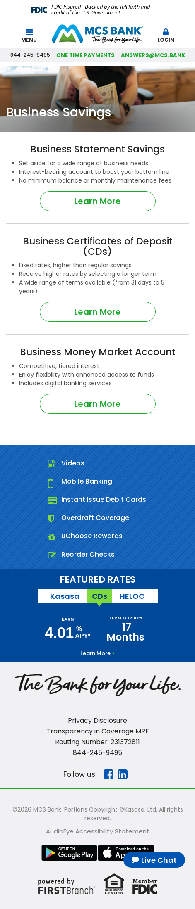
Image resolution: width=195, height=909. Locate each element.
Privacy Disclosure (97, 720)
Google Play (69, 853)
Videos (72, 463)
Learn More (97, 201)
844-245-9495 (97, 752)
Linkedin (123, 774)
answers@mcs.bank (153, 55)
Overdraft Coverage (95, 518)
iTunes (126, 853)
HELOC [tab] (132, 596)
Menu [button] (29, 35)
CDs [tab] (99, 596)
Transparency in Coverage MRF (97, 731)
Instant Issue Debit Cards (103, 499)
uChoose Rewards (92, 536)
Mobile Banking (86, 481)
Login (166, 35)
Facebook (108, 774)
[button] (166, 34)
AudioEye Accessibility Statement (97, 831)
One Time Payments (85, 55)
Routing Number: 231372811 (97, 742)
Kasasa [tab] (64, 596)
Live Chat (159, 860)
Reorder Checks (88, 554)
